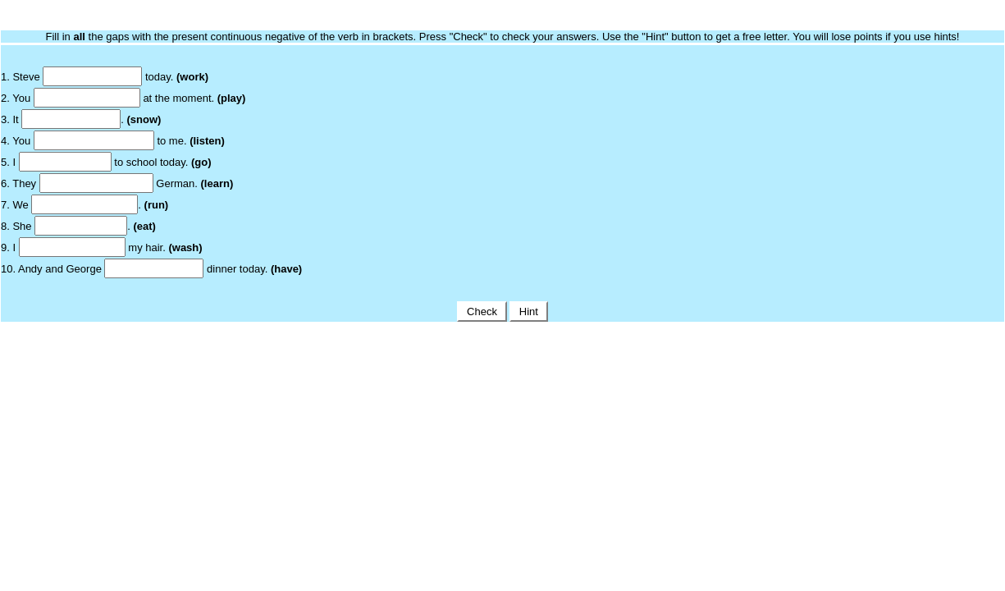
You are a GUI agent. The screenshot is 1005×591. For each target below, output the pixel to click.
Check (482, 311)
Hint (528, 311)
